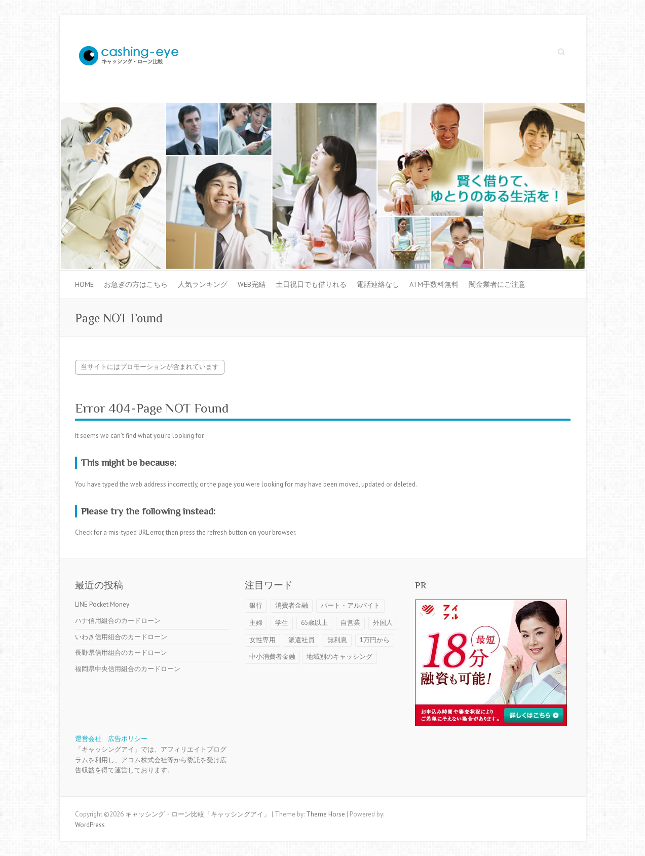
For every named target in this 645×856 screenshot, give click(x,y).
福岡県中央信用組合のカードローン (127, 668)
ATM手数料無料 (434, 284)
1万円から (375, 640)
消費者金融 (291, 605)
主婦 (255, 622)
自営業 (350, 622)
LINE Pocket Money (102, 604)
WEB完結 (251, 284)
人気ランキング (202, 284)
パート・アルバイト (350, 605)
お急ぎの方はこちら (136, 284)
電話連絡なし (378, 284)
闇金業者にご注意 (497, 284)
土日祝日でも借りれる (311, 284)
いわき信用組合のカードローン (121, 636)
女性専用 (262, 640)
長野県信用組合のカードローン (121, 652)
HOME (84, 284)
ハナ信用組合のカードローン (118, 620)
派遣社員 (301, 640)
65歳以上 (314, 622)
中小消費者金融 (272, 656)
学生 (281, 622)
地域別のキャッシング (339, 656)
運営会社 (88, 738)
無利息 (337, 640)
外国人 (383, 622)
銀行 (255, 605)
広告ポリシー (127, 738)
